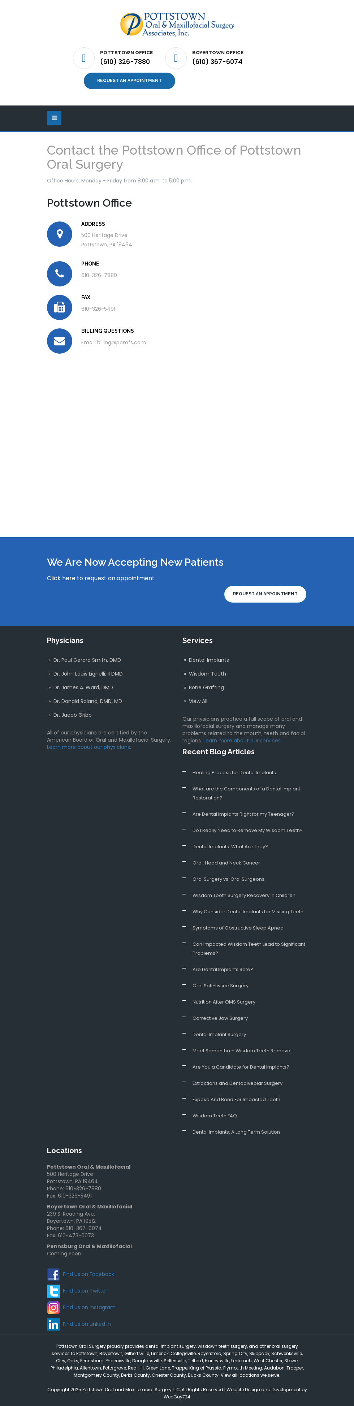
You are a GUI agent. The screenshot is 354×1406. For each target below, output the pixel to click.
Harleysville (217, 1358)
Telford (195, 1358)
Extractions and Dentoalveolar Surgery (237, 1080)
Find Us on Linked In (87, 1321)
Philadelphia (64, 1365)
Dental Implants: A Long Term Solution (236, 1129)
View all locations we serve (250, 1373)
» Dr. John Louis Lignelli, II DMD (85, 671)
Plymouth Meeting (242, 1365)
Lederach (241, 1358)
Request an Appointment (129, 79)
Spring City (235, 1351)
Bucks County (203, 1373)
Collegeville (183, 1351)
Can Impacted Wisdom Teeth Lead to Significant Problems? (249, 946)
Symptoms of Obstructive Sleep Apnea (238, 925)
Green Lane (158, 1365)
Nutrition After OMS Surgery (224, 999)
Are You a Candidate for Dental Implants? (241, 1064)
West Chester (268, 1358)
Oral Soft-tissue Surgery (221, 983)
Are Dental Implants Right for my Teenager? (243, 811)
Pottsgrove (114, 1365)
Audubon (274, 1365)
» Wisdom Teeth (204, 671)
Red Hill (136, 1365)
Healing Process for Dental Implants (234, 770)
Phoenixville (117, 1358)
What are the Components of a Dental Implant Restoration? (246, 791)
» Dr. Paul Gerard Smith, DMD (84, 657)
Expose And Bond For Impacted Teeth (236, 1097)
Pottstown (87, 1351)
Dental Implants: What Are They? (230, 844)
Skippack (259, 1351)
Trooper (294, 1365)
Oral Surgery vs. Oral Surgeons (228, 876)
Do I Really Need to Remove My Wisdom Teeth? (248, 827)
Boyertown (110, 1351)
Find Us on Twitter (85, 1288)
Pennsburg (92, 1358)
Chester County (169, 1373)
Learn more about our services (242, 738)
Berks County (135, 1373)
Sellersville (175, 1358)
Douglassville (147, 1358)
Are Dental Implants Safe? (223, 966)
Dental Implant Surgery (219, 1031)
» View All (194, 698)
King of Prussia (205, 1365)
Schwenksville (286, 1351)
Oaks (72, 1358)
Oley (60, 1358)
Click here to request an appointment (101, 576)
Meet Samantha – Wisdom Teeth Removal (242, 1048)
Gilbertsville (136, 1351)
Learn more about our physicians (88, 744)
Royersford (209, 1351)
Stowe (291, 1358)
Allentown (90, 1365)
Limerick (160, 1351)
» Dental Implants (205, 657)
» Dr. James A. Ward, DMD (80, 685)
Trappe (179, 1365)
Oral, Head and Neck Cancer (226, 860)
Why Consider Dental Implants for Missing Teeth (248, 909)
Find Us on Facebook (88, 1271)
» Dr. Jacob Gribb (69, 712)
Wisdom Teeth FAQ (215, 1113)
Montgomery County (96, 1373)
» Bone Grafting (203, 685)
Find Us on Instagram (89, 1304)
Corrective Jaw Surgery (220, 1015)
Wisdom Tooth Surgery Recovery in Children (244, 892)
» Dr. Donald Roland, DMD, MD (84, 698)
